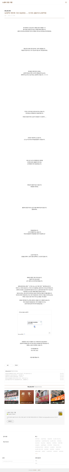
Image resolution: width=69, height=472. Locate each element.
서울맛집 (37, 445)
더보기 (36, 453)
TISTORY (34, 470)
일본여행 (50, 439)
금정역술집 (43, 445)
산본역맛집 (43, 439)
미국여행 (50, 445)
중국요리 (47, 447)
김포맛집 (58, 449)
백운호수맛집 (56, 445)
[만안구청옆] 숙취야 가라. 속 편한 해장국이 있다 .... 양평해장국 (16, 379)
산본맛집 (55, 451)
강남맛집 (43, 443)
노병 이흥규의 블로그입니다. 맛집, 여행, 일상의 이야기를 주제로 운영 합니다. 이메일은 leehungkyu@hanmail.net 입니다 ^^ (32, 417)
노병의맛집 (49, 451)
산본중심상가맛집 (39, 447)
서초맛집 (46, 449)
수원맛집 (52, 447)
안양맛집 (52, 449)
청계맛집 (55, 443)
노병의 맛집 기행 (7, 2)
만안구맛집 (59, 447)
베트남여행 (38, 451)
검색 (32, 461)
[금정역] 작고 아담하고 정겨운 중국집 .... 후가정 (13, 376)
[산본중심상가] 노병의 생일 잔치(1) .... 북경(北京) (13, 375)
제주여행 (60, 443)
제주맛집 (37, 439)
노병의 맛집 (53, 441)
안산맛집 (37, 443)
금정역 (43, 451)
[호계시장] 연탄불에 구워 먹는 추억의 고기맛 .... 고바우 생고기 (16, 378)
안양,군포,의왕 (8, 371)
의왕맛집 (59, 441)
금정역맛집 (38, 441)
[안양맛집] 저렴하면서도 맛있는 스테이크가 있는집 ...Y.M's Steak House (17, 373)
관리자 (39, 470)
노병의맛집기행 (45, 441)
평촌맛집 (49, 443)
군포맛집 (61, 451)
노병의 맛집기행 (57, 439)
